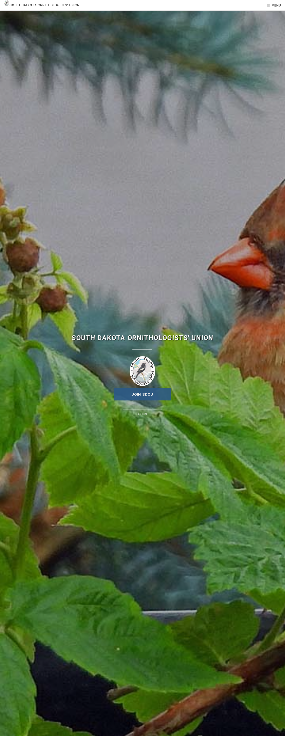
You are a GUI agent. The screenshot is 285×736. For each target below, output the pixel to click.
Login (142, 414)
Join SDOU (142, 394)
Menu (276, 5)
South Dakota (42, 5)
